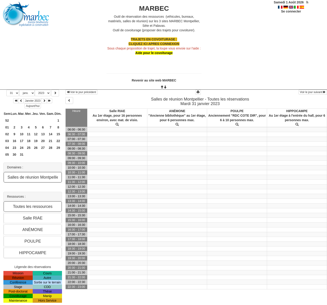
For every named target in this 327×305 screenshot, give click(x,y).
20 (43, 141)
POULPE (237, 111)
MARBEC (154, 8)
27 (43, 148)
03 (7, 141)
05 (7, 154)
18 (29, 141)
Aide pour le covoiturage (154, 53)
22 (58, 141)
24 (21, 148)
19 (36, 141)
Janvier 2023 (33, 100)
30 (14, 154)
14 (50, 134)
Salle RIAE (117, 111)
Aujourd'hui (33, 106)
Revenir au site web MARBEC (154, 80)
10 (21, 134)
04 (7, 148)
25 (29, 148)
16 (14, 141)
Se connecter (291, 11)
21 (50, 141)
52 (7, 120)
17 (21, 141)
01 (7, 127)
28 (50, 148)
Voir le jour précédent (81, 92)
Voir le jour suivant (313, 92)
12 (36, 134)
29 (58, 148)
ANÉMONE (177, 111)
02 (7, 134)
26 (36, 148)
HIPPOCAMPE (297, 111)
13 (43, 134)
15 (58, 134)
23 (14, 148)
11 (29, 134)
